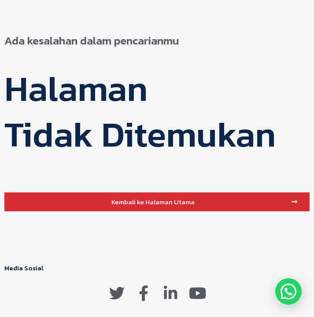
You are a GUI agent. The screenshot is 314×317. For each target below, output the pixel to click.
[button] (157, 201)
